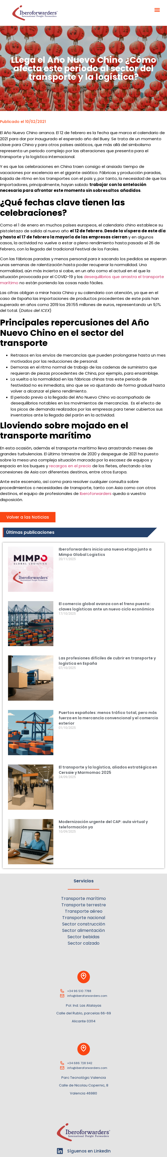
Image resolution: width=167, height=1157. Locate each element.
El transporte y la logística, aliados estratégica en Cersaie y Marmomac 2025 (108, 770)
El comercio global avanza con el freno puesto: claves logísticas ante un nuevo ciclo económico (106, 606)
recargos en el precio (70, 466)
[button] (157, 9)
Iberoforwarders (96, 493)
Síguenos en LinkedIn (89, 1151)
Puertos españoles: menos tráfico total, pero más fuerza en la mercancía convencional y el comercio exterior (108, 718)
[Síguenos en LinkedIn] (60, 1151)
